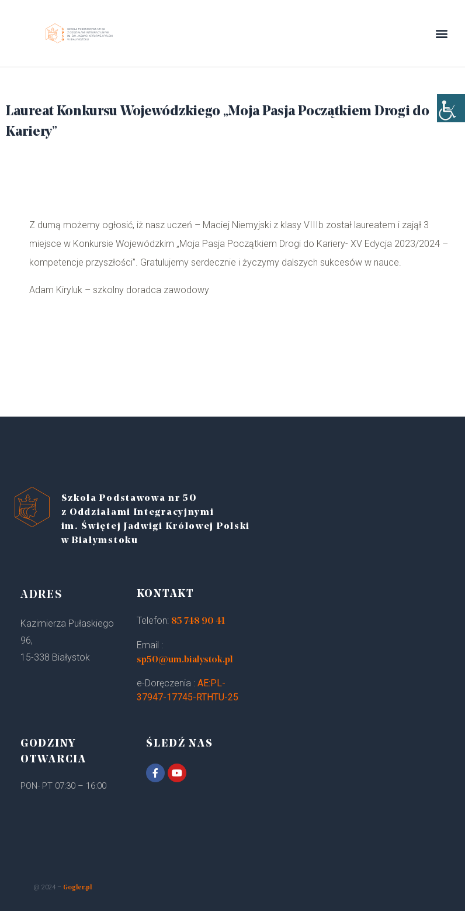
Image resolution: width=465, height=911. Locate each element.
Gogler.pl (77, 888)
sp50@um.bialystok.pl (185, 660)
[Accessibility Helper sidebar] (451, 117)
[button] (442, 33)
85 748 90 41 (198, 621)
